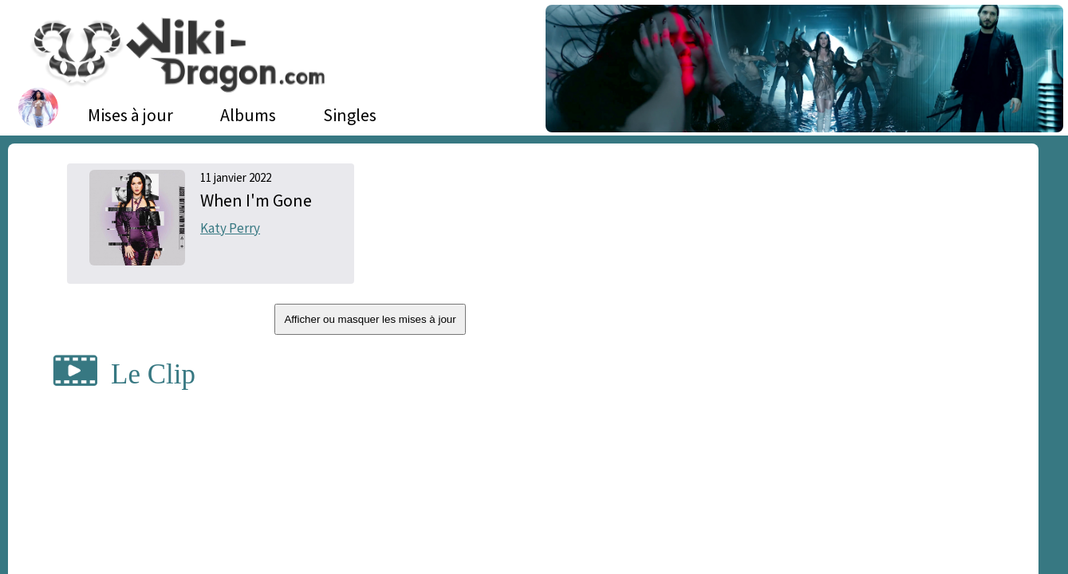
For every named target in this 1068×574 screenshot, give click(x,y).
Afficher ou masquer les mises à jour (369, 319)
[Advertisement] (864, 283)
